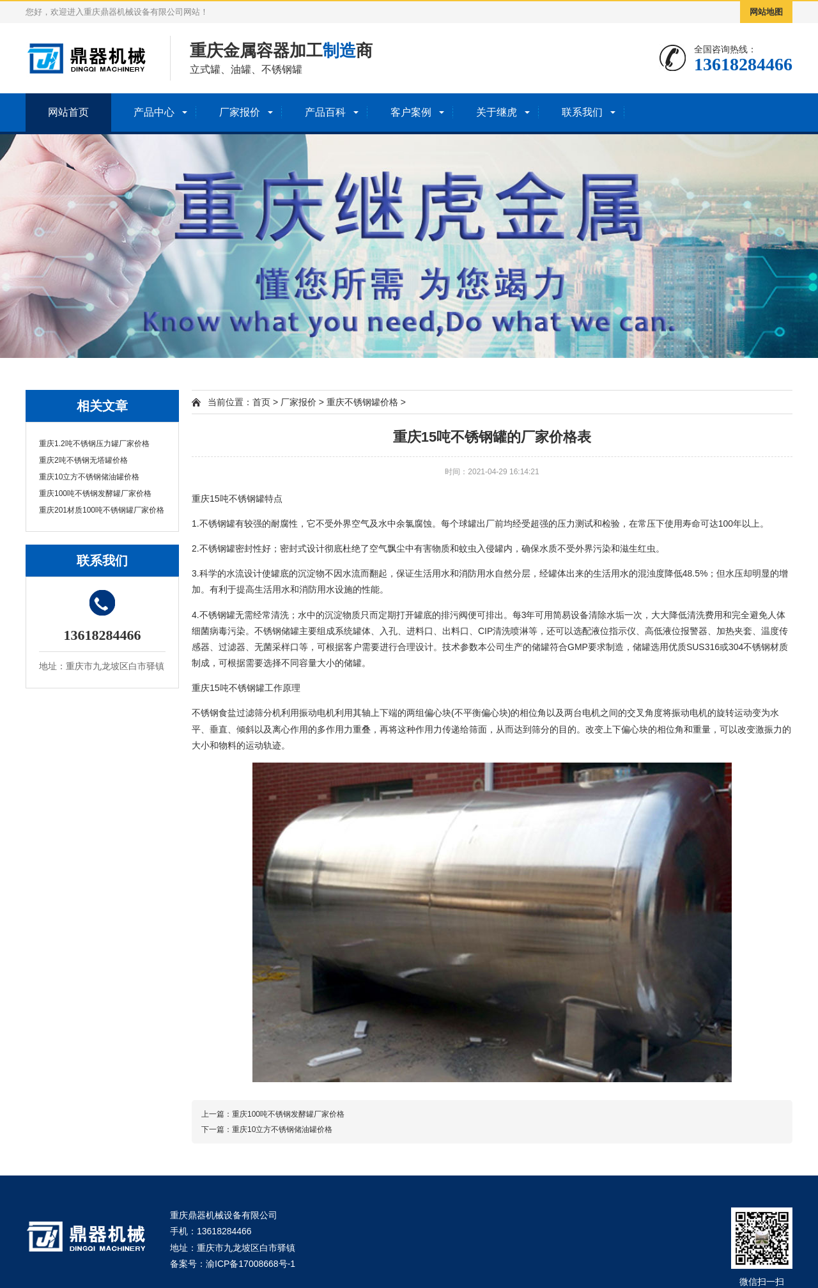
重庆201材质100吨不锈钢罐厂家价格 (101, 510)
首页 (261, 402)
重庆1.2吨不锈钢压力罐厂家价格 (94, 443)
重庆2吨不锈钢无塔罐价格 (83, 460)
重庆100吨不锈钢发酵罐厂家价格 (95, 493)
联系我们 (582, 112)
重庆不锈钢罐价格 (362, 402)
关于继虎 (496, 112)
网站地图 (766, 12)
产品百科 (325, 112)
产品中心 (154, 112)
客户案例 (410, 112)
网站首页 (68, 112)
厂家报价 (239, 112)
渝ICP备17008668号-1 (250, 1264)
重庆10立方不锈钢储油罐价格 (89, 476)
